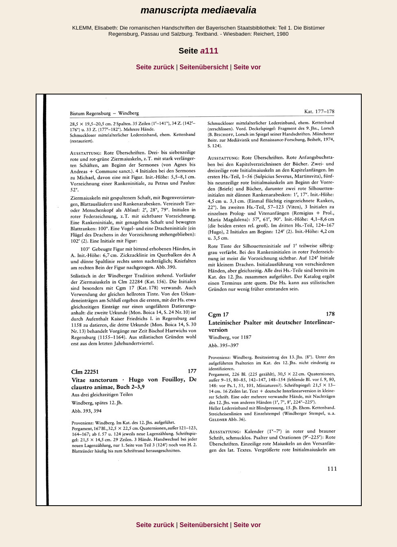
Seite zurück (155, 67)
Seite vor (247, 67)
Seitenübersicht (204, 67)
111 (209, 50)
